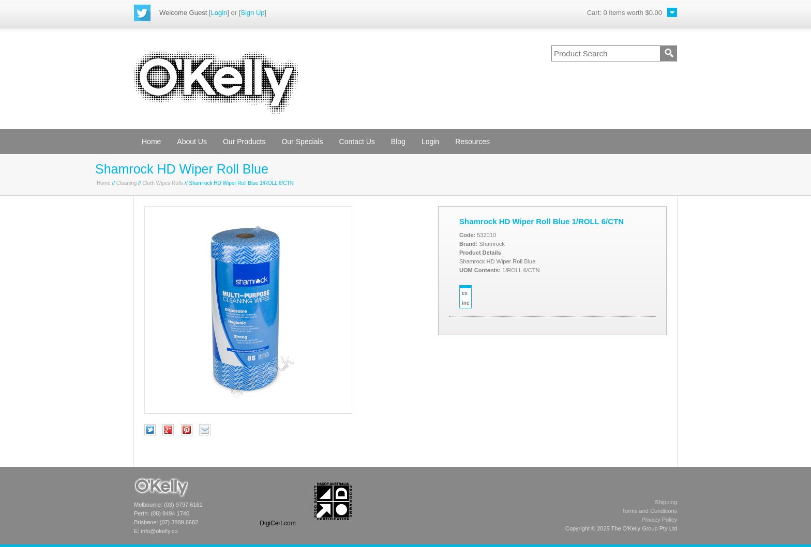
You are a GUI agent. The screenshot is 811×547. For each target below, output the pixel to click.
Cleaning (126, 183)
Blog (398, 141)
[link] (278, 501)
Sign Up (252, 13)
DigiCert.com (277, 523)
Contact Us (357, 141)
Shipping (666, 502)
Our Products (244, 141)
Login (219, 13)
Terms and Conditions (649, 511)
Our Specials (302, 141)
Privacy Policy (659, 520)
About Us (192, 141)
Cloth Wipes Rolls (162, 183)
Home (151, 141)
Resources (472, 141)
